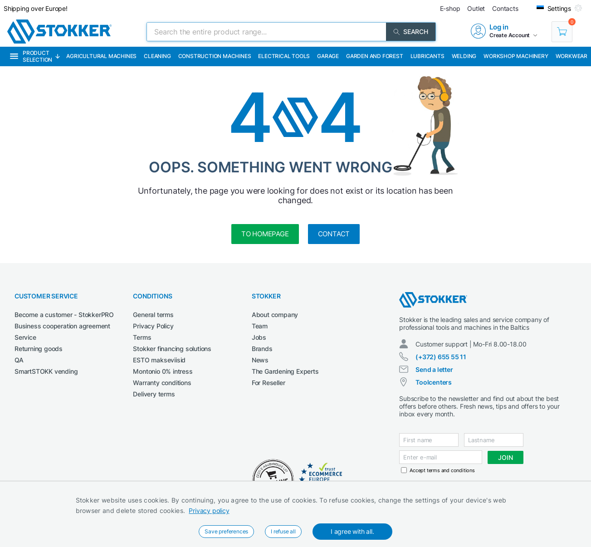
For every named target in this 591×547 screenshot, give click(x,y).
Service (25, 337)
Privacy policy (209, 510)
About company (275, 314)
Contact (334, 234)
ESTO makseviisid (159, 360)
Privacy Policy (153, 326)
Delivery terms (154, 394)
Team (260, 326)
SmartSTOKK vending (46, 371)
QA (19, 360)
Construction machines (214, 56)
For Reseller (268, 382)
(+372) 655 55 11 (440, 357)
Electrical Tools (284, 56)
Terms (142, 337)
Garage (328, 56)
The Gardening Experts (285, 371)
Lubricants (427, 56)
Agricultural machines (101, 56)
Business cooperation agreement (62, 326)
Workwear (571, 56)
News (260, 360)
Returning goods (39, 348)
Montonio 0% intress (162, 371)
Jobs (259, 337)
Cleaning (157, 56)
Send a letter (434, 369)
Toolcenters (433, 382)
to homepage (265, 234)
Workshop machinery (516, 56)
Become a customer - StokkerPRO (64, 314)
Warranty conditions (162, 382)
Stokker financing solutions (172, 348)
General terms (153, 314)
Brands (262, 348)
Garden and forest (374, 56)
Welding (464, 56)
